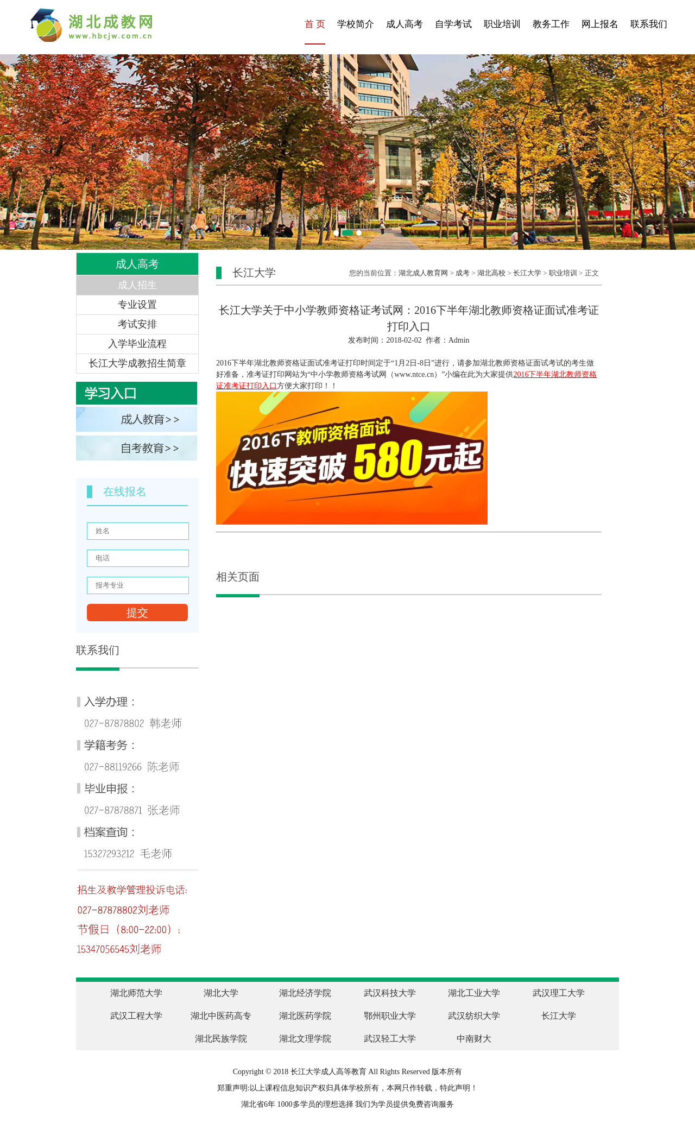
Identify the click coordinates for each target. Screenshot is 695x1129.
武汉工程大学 (136, 1015)
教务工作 (551, 24)
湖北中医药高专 (221, 1015)
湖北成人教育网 (423, 273)
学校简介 (355, 24)
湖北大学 (221, 993)
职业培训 (502, 24)
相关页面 (238, 577)
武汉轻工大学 (390, 1038)
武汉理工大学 (559, 993)
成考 (463, 273)
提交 (137, 613)
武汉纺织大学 (474, 1015)
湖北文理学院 (305, 1038)
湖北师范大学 (136, 993)
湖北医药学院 (305, 1015)
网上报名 (600, 24)
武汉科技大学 (390, 993)
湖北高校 (491, 273)
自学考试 (453, 24)
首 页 (315, 24)
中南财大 (474, 1038)
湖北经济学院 (305, 993)
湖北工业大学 (474, 993)
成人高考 (404, 24)
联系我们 (648, 24)
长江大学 (527, 273)
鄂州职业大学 (390, 1015)
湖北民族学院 (221, 1038)
